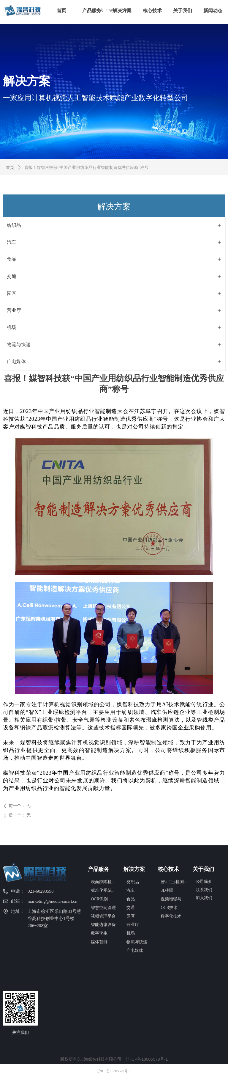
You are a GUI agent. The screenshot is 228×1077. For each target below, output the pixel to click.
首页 (10, 167)
